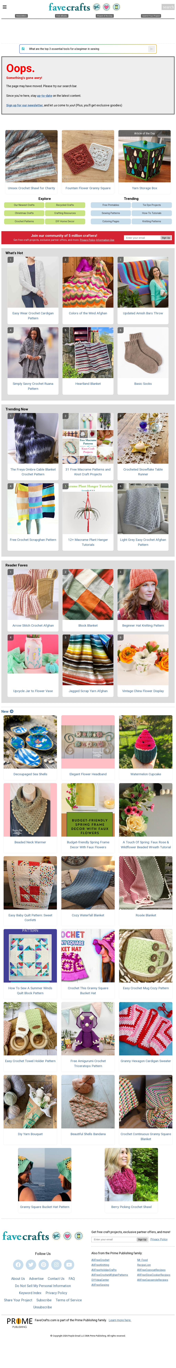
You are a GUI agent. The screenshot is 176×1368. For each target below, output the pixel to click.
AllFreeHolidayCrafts (104, 1270)
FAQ (72, 1279)
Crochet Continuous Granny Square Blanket (146, 1136)
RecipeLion (144, 1265)
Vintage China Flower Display (143, 691)
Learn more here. (120, 1320)
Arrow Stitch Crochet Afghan (33, 625)
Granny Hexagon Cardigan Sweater (146, 1061)
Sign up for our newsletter (24, 105)
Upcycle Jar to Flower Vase (33, 691)
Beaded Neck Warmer (30, 842)
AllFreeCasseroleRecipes (152, 1280)
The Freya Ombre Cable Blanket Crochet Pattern (33, 471)
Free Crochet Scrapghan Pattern (33, 540)
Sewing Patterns (111, 213)
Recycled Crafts (65, 205)
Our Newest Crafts (24, 205)
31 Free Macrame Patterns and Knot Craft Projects (88, 471)
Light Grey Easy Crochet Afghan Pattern (143, 542)
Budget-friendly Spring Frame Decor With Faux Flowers (88, 844)
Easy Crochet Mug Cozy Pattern (146, 988)
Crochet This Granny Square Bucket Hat (88, 990)
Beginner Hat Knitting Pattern (143, 625)
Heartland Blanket (88, 384)
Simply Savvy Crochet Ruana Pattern (33, 386)
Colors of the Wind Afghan (88, 313)
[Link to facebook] (18, 1265)
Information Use (105, 240)
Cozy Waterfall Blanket (88, 915)
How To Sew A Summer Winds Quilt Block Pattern (30, 990)
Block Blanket (88, 625)
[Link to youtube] (69, 1265)
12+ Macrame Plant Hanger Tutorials (88, 542)
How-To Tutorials (151, 213)
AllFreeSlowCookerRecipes (153, 1275)
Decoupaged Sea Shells (30, 774)
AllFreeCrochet (100, 1260)
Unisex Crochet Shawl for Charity (31, 188)
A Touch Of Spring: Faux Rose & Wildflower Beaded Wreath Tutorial (146, 844)
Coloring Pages (110, 221)
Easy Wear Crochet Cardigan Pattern (33, 315)
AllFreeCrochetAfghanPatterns (109, 1275)
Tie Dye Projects (152, 205)
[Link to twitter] (31, 1265)
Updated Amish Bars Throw (143, 313)
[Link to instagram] (56, 1265)
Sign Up (166, 237)
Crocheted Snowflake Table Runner (143, 471)
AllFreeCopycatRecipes (151, 1270)
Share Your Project (18, 1300)
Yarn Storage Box (144, 188)
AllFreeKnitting (100, 1265)
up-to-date (44, 95)
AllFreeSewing (100, 1285)
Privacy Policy (87, 240)
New (7, 711)
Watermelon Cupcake (145, 774)
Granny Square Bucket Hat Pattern (44, 1207)
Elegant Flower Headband (88, 774)
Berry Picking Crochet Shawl (131, 1207)
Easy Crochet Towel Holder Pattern (30, 1061)
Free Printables (111, 205)
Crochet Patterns (24, 221)
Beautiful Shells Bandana (88, 1134)
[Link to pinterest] (43, 1265)
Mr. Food (142, 1260)
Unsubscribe (42, 1307)
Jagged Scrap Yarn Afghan (88, 691)
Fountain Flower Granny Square (88, 188)
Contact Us (56, 1279)
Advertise (36, 1279)
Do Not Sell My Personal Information (43, 1286)
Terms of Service (69, 1300)
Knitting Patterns (151, 221)
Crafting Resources (65, 213)
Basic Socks (143, 384)
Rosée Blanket (146, 915)
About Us (18, 1279)
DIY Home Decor (65, 221)
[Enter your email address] (114, 1239)
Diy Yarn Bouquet (30, 1134)
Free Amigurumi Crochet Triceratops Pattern (88, 1063)
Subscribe (44, 1300)
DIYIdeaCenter (100, 1280)
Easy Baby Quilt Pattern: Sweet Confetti (30, 917)
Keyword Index (30, 1293)
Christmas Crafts (24, 213)
